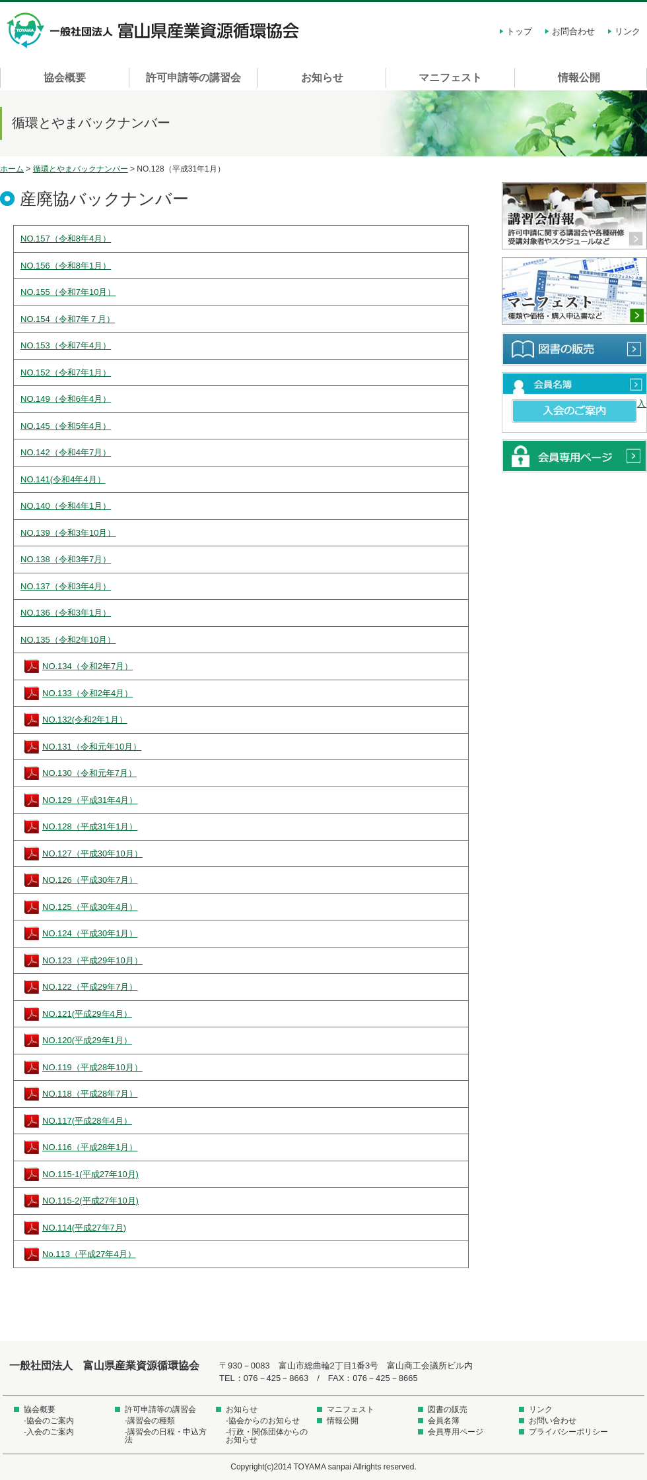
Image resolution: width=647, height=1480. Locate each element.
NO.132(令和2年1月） (84, 719)
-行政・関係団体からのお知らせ (267, 1435)
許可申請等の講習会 (193, 77)
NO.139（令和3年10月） (68, 533)
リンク (627, 31)
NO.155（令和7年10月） (68, 292)
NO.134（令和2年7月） (87, 666)
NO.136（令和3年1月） (65, 613)
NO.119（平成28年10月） (92, 1067)
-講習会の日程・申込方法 (166, 1435)
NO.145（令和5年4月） (65, 426)
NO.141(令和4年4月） (63, 479)
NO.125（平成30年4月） (90, 907)
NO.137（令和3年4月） (65, 586)
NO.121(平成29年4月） (87, 1014)
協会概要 (65, 77)
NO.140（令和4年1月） (65, 506)
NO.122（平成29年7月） (90, 987)
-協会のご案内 (49, 1420)
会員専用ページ (574, 455)
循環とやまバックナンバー (80, 169)
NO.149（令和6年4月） (65, 399)
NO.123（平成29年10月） (92, 960)
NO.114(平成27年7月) (84, 1228)
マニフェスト (450, 77)
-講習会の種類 (150, 1420)
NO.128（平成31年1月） (90, 826)
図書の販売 (574, 349)
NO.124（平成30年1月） (90, 933)
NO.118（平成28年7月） (90, 1094)
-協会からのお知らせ (263, 1420)
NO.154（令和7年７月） (67, 319)
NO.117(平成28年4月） (87, 1121)
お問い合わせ (552, 1420)
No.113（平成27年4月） (89, 1254)
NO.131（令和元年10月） (91, 747)
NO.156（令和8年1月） (65, 266)
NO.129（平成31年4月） (90, 800)
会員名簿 (574, 383)
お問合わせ (573, 31)
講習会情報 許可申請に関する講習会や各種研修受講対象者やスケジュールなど (574, 216)
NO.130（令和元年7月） (89, 773)
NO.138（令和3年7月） (65, 559)
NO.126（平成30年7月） (90, 880)
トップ (519, 31)
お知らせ (322, 77)
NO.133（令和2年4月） (87, 693)
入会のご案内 (574, 411)
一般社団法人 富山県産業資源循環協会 (155, 30)
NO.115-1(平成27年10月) (90, 1174)
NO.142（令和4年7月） (65, 452)
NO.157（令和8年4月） (65, 238)
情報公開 (579, 77)
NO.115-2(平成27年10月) (90, 1201)
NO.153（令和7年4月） (65, 345)
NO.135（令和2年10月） (68, 640)
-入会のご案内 (49, 1431)
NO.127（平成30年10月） (92, 853)
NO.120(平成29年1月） (87, 1040)
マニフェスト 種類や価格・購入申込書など (574, 291)
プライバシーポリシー (568, 1431)
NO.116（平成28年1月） (90, 1147)
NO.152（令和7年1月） (65, 372)
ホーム (12, 169)
